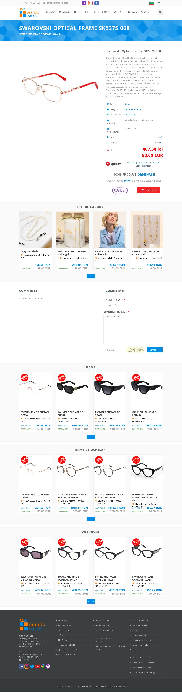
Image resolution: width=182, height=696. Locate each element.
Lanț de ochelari (30, 254)
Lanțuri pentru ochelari (143, 643)
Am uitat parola (104, 633)
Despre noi (64, 629)
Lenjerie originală (140, 648)
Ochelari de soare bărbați (144, 676)
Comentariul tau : (115, 315)
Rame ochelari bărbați (142, 661)
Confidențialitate (66, 658)
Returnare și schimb (68, 648)
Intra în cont (102, 624)
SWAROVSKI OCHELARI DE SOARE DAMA (33, 582)
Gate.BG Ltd (86, 690)
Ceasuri (136, 633)
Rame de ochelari (132, 109)
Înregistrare (102, 629)
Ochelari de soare (140, 624)
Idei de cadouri (139, 638)
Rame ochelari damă (142, 671)
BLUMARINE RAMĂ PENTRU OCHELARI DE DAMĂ (144, 500)
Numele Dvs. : (114, 303)
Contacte (63, 643)
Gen (118, 12)
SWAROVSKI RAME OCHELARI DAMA (68, 582)
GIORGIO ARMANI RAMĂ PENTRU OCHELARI (72, 499)
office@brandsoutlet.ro (57, 2)
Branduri (63, 633)
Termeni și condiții (68, 653)
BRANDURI (101, 12)
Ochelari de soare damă (143, 666)
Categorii (81, 12)
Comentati (154, 353)
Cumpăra (148, 193)
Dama (127, 104)
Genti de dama (139, 653)
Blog (132, 11)
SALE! (145, 11)
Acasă (50, 11)
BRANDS (65, 11)
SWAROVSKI (130, 114)
